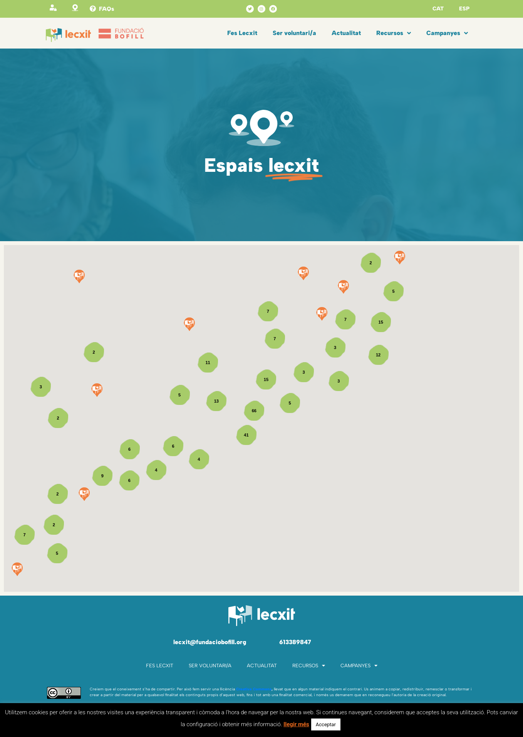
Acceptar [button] (326, 724)
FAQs (106, 8)
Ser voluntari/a (294, 33)
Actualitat (346, 33)
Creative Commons (254, 689)
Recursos (393, 33)
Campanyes (447, 33)
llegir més (296, 724)
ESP (464, 8)
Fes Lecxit (242, 33)
